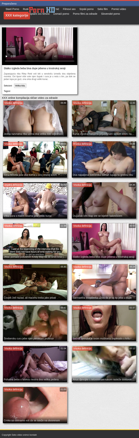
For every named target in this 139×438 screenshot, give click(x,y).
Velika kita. (20, 85)
